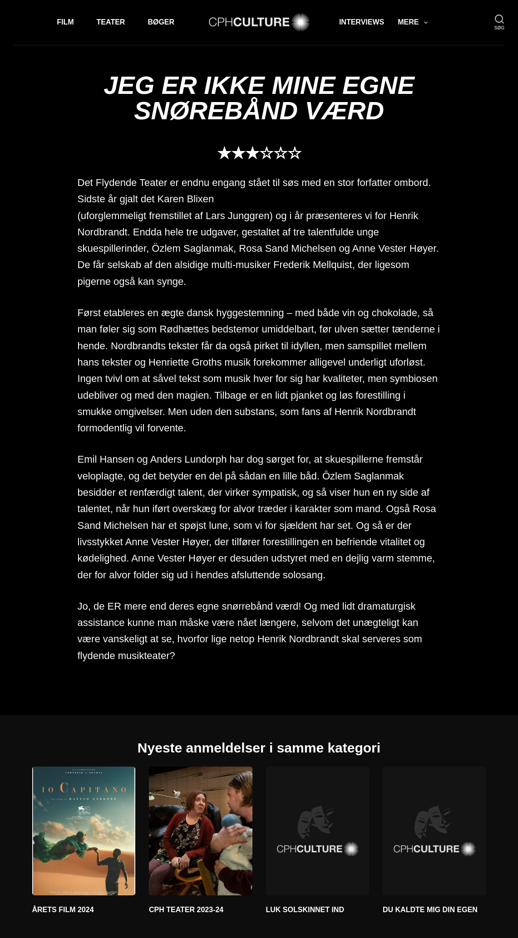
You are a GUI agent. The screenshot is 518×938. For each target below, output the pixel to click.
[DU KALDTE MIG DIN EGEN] (434, 831)
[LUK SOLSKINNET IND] (318, 831)
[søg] (499, 22)
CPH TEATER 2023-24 (186, 910)
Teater (111, 22)
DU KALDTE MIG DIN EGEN (430, 910)
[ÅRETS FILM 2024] (84, 831)
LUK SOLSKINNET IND (305, 910)
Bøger (161, 22)
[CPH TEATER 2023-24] (200, 831)
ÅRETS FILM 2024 (63, 910)
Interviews (361, 22)
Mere (414, 22)
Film (65, 22)
